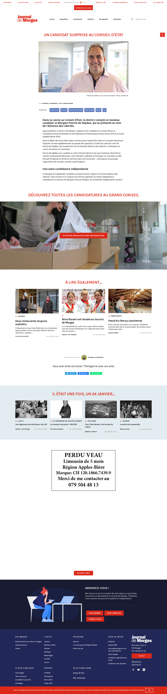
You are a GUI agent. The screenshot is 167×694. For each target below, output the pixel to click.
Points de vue (78, 648)
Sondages (19, 683)
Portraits (77, 19)
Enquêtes (64, 19)
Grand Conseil (89, 110)
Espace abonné (54, 2)
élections (64, 110)
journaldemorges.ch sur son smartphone (117, 650)
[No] (164, 690)
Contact (141, 656)
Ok (149, 690)
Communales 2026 (83, 8)
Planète (47, 648)
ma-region (79, 678)
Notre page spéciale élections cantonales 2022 (83, 235)
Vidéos (17, 648)
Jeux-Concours (21, 676)
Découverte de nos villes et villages (28, 642)
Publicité (111, 642)
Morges (98, 110)
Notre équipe (113, 654)
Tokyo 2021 (48, 683)
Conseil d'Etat (54, 110)
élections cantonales (76, 110)
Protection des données (117, 664)
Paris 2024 (48, 680)
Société (47, 659)
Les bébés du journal (23, 680)
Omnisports (48, 676)
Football (47, 673)
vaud (104, 110)
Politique (47, 652)
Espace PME (112, 645)
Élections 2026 (49, 645)
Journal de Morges (49, 103)
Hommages (19, 673)
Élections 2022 (82, 668)
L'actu (51, 19)
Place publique (24, 668)
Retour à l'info (83, 573)
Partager (97, 373)
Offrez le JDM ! (95, 619)
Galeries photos (21, 645)
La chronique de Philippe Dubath (85, 645)
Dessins (76, 642)
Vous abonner (95, 613)
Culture (47, 642)
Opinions (117, 19)
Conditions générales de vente (117, 659)
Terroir (46, 662)
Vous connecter (114, 613)
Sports (90, 19)
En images (103, 19)
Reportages (48, 655)
